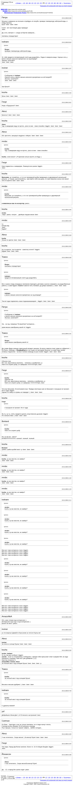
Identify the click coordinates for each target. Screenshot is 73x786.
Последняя (67, 3)
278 (49, 3)
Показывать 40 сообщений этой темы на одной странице (56, 6)
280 (55, 3)
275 (41, 3)
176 (24, 3)
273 (35, 3)
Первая (18, 3)
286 (57, 3)
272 (32, 3)
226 (27, 3)
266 (30, 3)
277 (46, 3)
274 (38, 3)
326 (60, 3)
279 (52, 3)
